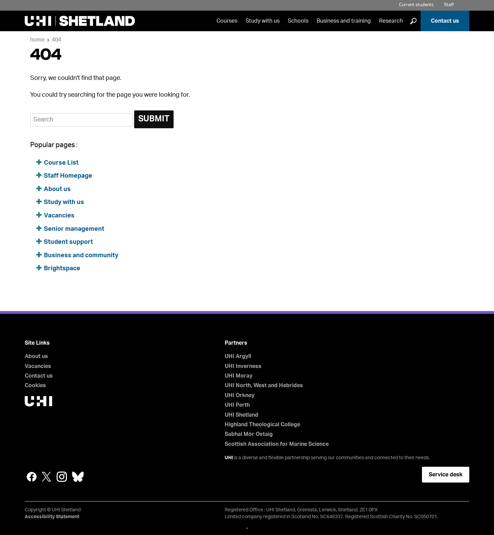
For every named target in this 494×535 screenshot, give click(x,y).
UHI (229, 457)
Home (37, 40)
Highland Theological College (262, 424)
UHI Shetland (241, 415)
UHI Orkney (240, 395)
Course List (61, 163)
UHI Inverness (243, 366)
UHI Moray (238, 376)
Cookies (35, 385)
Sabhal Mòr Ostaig (249, 434)
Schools (298, 21)
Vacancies (60, 216)
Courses (226, 21)
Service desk (445, 474)
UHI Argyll (238, 356)
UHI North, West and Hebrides (264, 385)
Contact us (445, 21)
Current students (416, 5)
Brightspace (62, 268)
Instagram (62, 477)
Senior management (74, 229)
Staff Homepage (68, 176)
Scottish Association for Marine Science (277, 444)
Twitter (47, 477)
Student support (68, 242)
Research (391, 21)
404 (56, 40)
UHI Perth (237, 405)
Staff (449, 5)
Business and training (344, 21)
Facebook (31, 477)
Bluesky (78, 477)
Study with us (263, 21)
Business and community (81, 255)
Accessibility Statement (52, 516)
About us (57, 189)
